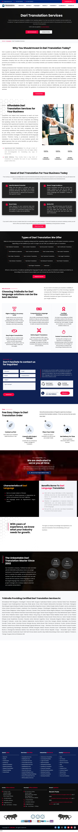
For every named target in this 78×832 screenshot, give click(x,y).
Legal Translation (45, 760)
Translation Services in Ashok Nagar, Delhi (61, 798)
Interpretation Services (27, 764)
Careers (61, 766)
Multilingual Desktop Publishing (29, 774)
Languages (8, 41)
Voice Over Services (26, 770)
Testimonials (6, 760)
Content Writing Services (27, 772)
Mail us (65, 393)
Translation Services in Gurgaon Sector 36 (61, 794)
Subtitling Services (26, 766)
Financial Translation (45, 768)
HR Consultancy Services (28, 777)
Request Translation (7, 764)
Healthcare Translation (46, 766)
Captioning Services (26, 768)
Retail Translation (45, 762)
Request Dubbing (7, 770)
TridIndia (12, 827)
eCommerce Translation (46, 757)
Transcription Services (27, 762)
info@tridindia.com (7, 1)
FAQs (61, 757)
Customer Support (64, 770)
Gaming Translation (45, 775)
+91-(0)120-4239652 (8, 800)
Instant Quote (6, 772)
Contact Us (5, 762)
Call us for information (52, 392)
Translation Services (26, 757)
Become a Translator (64, 762)
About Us (5, 757)
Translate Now (68, 1)
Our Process (62, 758)
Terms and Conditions (64, 775)
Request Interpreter (7, 766)
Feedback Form (63, 768)
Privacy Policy (63, 774)
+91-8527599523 (29, 1)
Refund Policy (63, 772)
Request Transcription (8, 768)
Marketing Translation (46, 764)
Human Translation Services (28, 775)
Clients (4, 758)
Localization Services (27, 760)
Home (3, 41)
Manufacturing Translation (47, 770)
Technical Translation (46, 774)
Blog (61, 764)
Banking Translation (45, 772)
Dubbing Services (26, 758)
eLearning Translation (46, 758)
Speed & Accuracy (64, 760)
